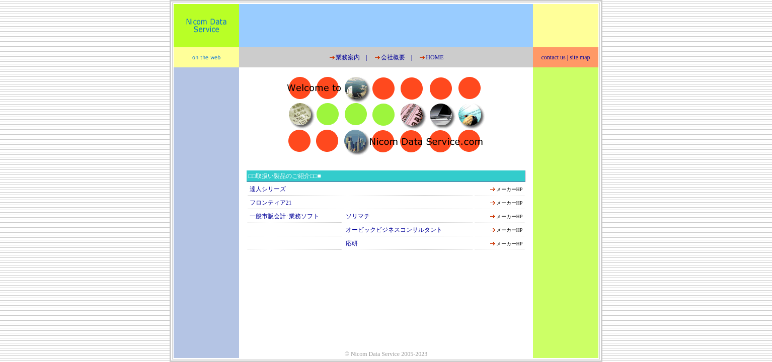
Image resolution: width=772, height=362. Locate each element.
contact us (553, 57)
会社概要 (389, 57)
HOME (430, 57)
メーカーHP (509, 189)
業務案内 (344, 57)
